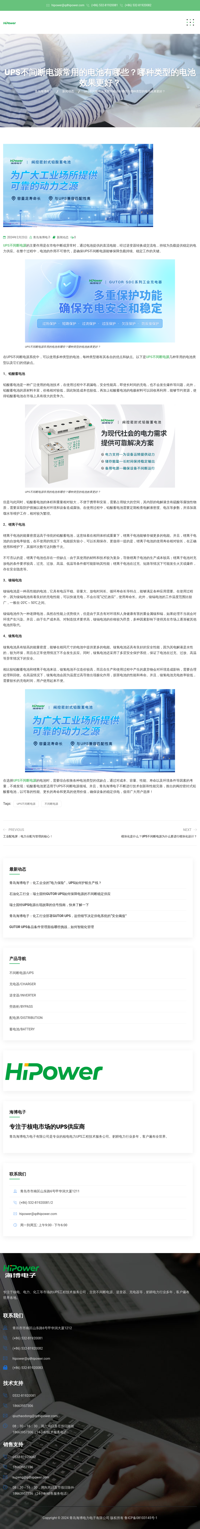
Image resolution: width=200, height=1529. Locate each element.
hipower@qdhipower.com (67, 5)
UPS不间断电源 (26, 803)
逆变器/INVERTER (22, 995)
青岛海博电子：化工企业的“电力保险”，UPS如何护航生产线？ (55, 883)
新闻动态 (63, 237)
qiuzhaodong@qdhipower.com (35, 1416)
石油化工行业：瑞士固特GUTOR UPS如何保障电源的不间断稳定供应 (60, 894)
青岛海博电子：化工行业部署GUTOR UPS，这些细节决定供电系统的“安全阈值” (68, 916)
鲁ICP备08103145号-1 (140, 1518)
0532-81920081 (24, 1396)
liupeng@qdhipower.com (30, 1477)
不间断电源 (51, 803)
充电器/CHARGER (22, 984)
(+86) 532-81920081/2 (36, 1202)
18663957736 (22, 1467)
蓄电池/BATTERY (22, 1029)
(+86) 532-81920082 (138, 5)
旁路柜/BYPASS (21, 1007)
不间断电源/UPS (21, 973)
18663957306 (22, 1406)
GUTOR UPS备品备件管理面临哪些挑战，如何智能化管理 (51, 927)
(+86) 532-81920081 (104, 5)
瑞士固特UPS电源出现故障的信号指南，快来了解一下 (49, 905)
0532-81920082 (24, 1457)
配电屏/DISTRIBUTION (25, 1018)
